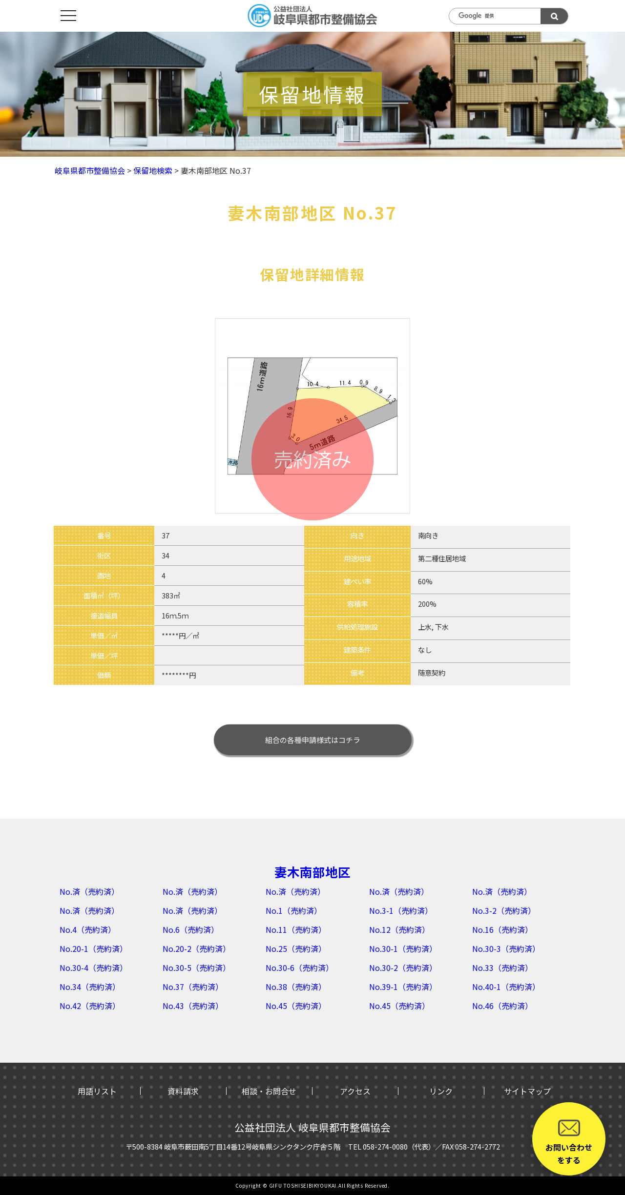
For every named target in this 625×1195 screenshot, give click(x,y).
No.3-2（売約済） (504, 910)
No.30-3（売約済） (506, 948)
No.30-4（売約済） (93, 967)
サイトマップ (527, 1091)
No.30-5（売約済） (196, 967)
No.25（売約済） (296, 948)
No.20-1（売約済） (93, 948)
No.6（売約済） (191, 929)
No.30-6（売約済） (299, 967)
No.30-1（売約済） (403, 948)
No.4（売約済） (88, 929)
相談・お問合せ (269, 1091)
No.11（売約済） (296, 929)
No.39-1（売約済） (403, 986)
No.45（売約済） (296, 1005)
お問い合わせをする (568, 1141)
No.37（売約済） (193, 986)
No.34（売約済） (90, 986)
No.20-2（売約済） (196, 948)
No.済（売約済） (89, 891)
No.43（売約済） (193, 1005)
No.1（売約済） (294, 910)
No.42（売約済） (90, 1005)
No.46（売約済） (502, 1005)
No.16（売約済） (502, 929)
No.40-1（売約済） (506, 986)
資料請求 (183, 1091)
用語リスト (97, 1091)
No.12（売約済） (399, 929)
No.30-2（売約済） (403, 967)
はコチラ (312, 740)
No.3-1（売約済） (401, 910)
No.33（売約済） (502, 967)
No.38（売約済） (296, 986)
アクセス (355, 1091)
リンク (441, 1091)
